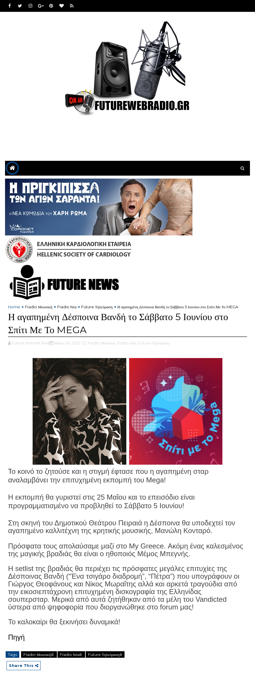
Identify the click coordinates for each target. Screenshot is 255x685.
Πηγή (16, 637)
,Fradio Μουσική (101, 343)
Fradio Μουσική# (38, 654)
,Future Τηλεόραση (153, 343)
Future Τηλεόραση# (105, 654)
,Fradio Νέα (126, 343)
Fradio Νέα (67, 306)
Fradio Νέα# (71, 654)
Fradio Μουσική (38, 306)
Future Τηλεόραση (97, 306)
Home (14, 306)
